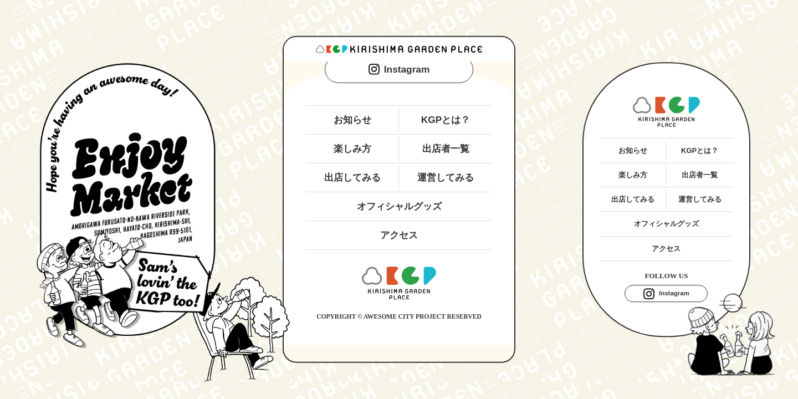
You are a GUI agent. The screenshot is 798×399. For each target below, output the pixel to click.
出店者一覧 (445, 148)
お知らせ (352, 119)
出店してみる (352, 177)
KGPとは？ (445, 119)
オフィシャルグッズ (399, 206)
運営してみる (445, 177)
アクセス (399, 235)
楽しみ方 (352, 148)
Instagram (399, 69)
